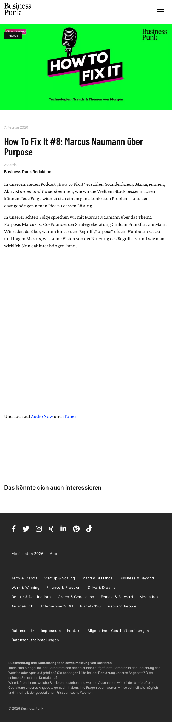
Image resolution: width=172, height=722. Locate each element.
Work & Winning (26, 587)
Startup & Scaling (59, 578)
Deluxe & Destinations (31, 597)
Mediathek (149, 597)
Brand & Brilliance (97, 578)
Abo (53, 553)
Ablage (13, 35)
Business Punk (18, 9)
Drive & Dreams (101, 587)
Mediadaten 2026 (27, 553)
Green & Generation (76, 597)
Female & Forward (117, 597)
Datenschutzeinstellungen (35, 640)
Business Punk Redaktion (28, 171)
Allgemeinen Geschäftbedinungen (118, 630)
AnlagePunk (22, 606)
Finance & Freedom (63, 587)
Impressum (51, 630)
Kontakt (74, 630)
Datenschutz (23, 630)
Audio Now (42, 416)
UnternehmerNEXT (57, 606)
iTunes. (70, 416)
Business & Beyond (136, 578)
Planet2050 (90, 606)
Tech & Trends (24, 578)
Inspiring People (121, 606)
